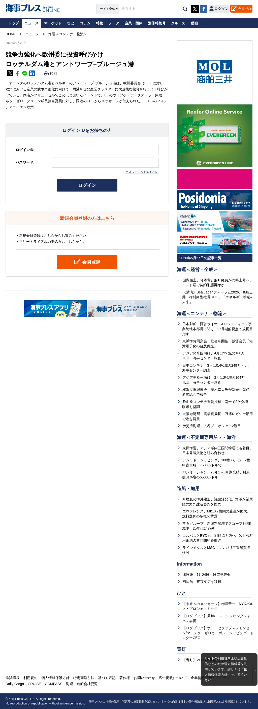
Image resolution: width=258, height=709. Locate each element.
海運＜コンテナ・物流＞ (202, 313)
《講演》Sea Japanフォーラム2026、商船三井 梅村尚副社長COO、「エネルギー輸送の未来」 (218, 297)
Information (189, 564)
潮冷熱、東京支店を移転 (201, 582)
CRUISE (34, 684)
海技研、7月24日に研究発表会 (206, 575)
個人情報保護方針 (55, 678)
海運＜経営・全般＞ (197, 269)
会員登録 (245, 9)
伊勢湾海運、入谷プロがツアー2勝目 (211, 426)
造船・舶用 (188, 488)
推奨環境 (13, 678)
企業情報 (198, 678)
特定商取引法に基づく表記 (94, 678)
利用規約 (30, 678)
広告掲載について (173, 678)
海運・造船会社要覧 (82, 684)
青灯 (181, 649)
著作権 (124, 678)
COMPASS (53, 684)
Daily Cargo (15, 684)
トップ (13, 23)
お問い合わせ (144, 678)
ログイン (87, 185)
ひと (181, 593)
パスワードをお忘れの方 (142, 172)
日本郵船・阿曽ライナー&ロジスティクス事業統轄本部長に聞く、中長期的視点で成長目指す (217, 329)
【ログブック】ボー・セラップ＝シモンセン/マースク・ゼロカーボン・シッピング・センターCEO (218, 633)
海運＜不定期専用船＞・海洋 (206, 437)
